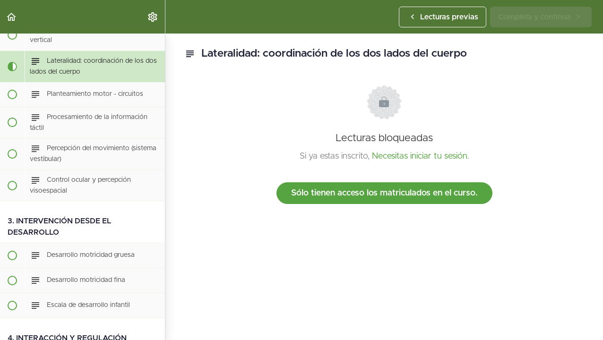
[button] (12, 17)
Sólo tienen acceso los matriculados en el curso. (384, 193)
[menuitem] (153, 17)
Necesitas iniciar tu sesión (419, 156)
